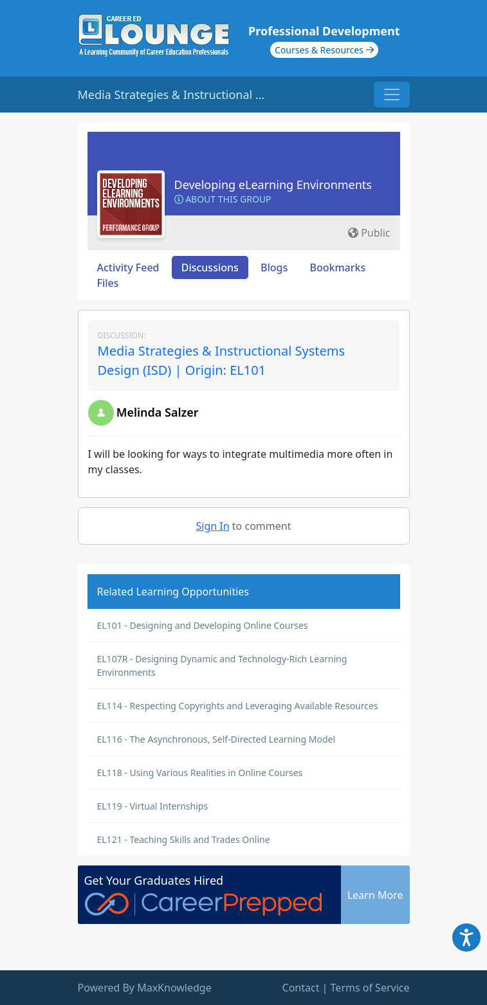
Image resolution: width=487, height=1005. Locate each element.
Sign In (213, 526)
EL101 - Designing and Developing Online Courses (202, 625)
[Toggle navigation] (392, 94)
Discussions (210, 267)
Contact (301, 988)
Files (108, 283)
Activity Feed (128, 267)
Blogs (274, 267)
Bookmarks (337, 267)
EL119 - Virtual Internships (152, 806)
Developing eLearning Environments (273, 184)
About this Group (222, 199)
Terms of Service (370, 988)
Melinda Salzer (157, 412)
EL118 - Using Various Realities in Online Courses (200, 772)
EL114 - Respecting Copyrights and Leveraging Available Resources (237, 706)
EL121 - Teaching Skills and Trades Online (183, 839)
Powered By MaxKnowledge (145, 988)
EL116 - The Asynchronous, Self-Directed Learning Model (216, 739)
